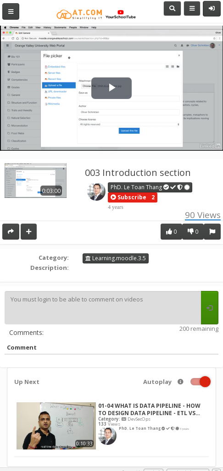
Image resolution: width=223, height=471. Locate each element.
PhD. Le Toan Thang (150, 187)
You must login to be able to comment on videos (103, 308)
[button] (128, 197)
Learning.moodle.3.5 (115, 258)
